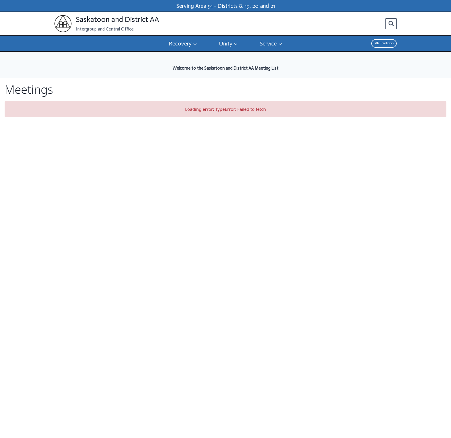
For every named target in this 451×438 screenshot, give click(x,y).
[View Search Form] (391, 23)
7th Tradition (384, 43)
